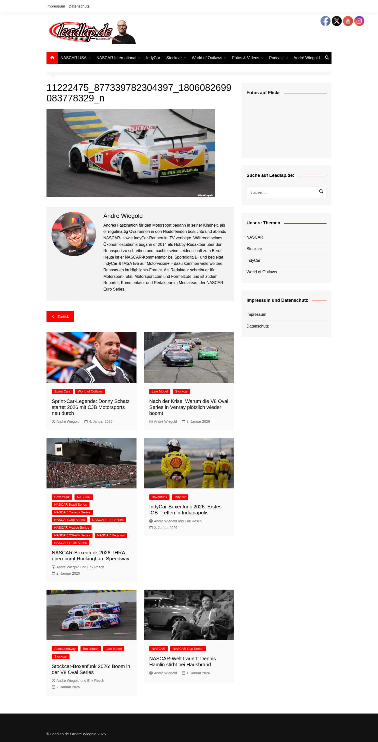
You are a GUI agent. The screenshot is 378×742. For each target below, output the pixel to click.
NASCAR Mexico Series (71, 527)
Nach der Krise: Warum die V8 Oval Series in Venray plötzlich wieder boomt (188, 407)
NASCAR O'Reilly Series (72, 535)
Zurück (60, 316)
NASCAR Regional (110, 535)
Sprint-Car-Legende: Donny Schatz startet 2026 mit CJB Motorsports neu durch (91, 407)
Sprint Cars (62, 391)
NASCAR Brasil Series (70, 504)
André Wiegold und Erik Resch (78, 567)
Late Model (160, 391)
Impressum (55, 6)
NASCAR (83, 497)
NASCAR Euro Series (108, 520)
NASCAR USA (73, 58)
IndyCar (153, 58)
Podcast (276, 58)
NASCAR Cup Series (69, 520)
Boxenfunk (62, 497)
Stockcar (174, 58)
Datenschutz (79, 6)
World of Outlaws (207, 58)
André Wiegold (307, 58)
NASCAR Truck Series (70, 543)
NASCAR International (116, 58)
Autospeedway (65, 649)
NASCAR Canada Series (72, 512)
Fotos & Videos (245, 58)
